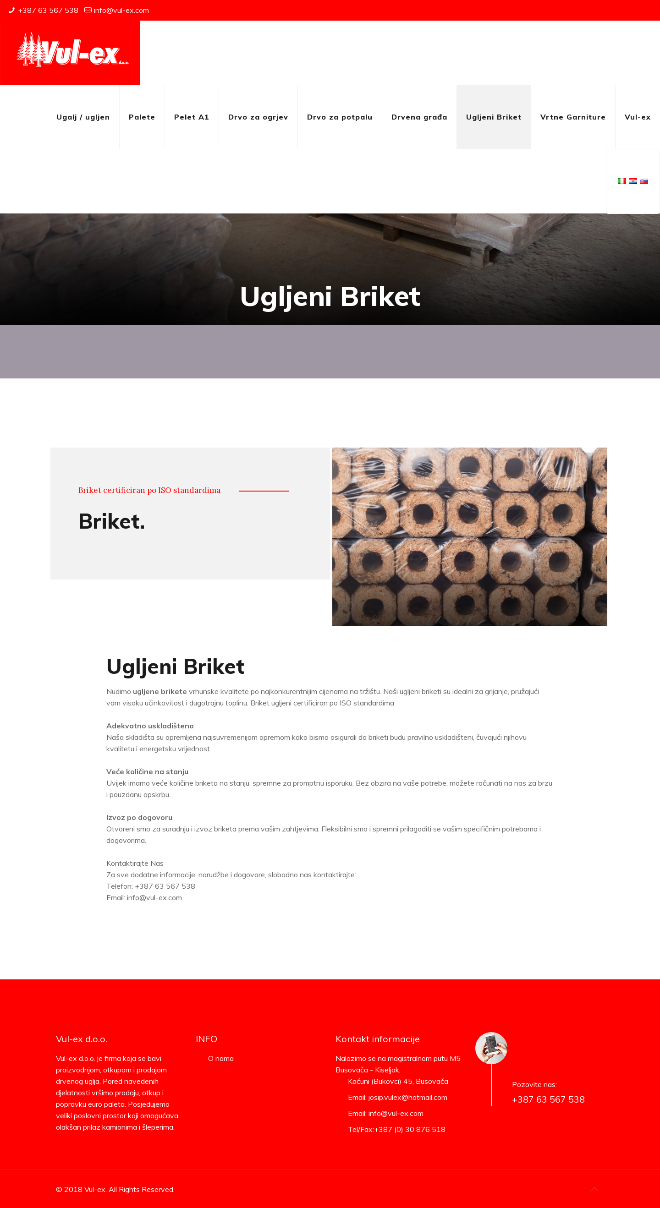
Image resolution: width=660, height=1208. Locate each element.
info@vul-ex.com (121, 10)
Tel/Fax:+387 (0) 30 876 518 (397, 1129)
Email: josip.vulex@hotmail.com (397, 1097)
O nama (221, 1058)
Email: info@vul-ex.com (386, 1113)
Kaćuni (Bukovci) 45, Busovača (398, 1081)
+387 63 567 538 (48, 10)
